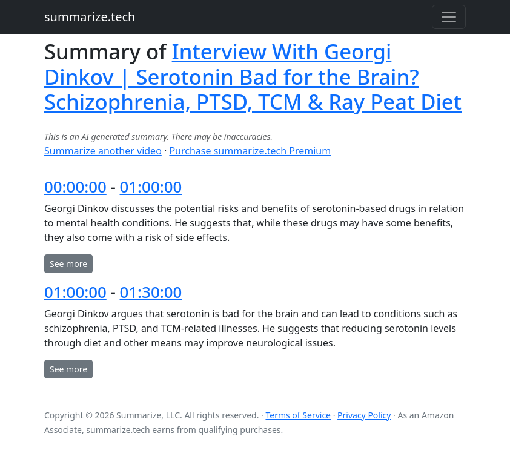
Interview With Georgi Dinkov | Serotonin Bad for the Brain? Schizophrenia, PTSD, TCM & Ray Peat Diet (253, 76)
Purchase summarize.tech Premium (250, 150)
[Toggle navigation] (449, 17)
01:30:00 (151, 292)
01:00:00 (151, 186)
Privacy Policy (364, 415)
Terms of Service (298, 415)
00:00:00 (75, 186)
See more (68, 263)
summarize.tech (89, 16)
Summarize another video (103, 150)
